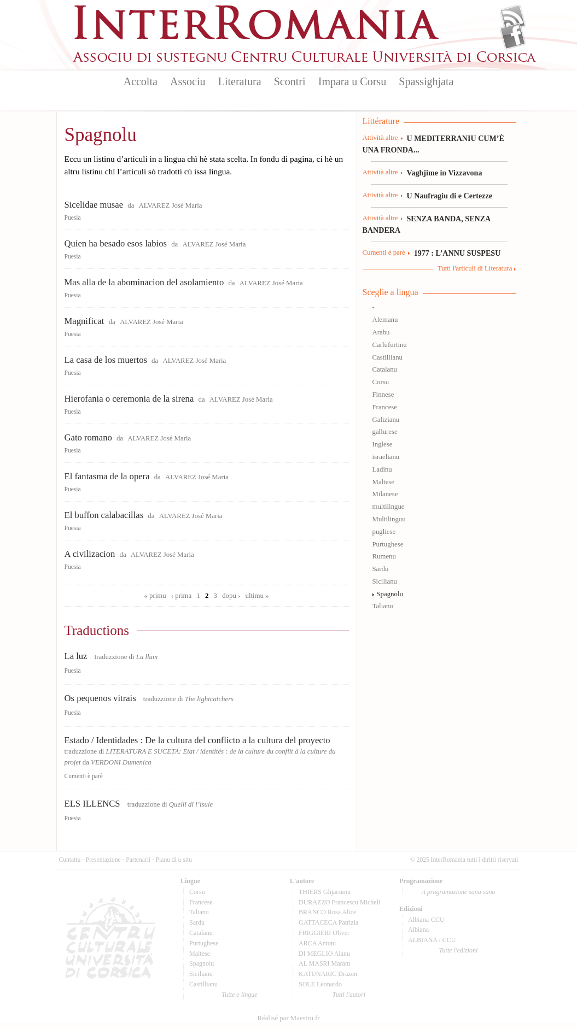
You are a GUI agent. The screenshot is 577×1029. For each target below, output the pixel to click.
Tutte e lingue (239, 994)
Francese (384, 407)
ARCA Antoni (317, 943)
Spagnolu (390, 594)
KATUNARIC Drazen (328, 974)
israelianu (386, 457)
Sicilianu (385, 581)
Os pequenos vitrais (100, 698)
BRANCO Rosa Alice (327, 912)
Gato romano (88, 437)
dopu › (231, 595)
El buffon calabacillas (104, 515)
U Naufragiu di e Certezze (449, 195)
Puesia (73, 217)
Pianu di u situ (174, 859)
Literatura (239, 81)
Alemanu (385, 320)
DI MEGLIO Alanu (324, 953)
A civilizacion (90, 554)
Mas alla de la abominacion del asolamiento (144, 282)
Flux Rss (512, 18)
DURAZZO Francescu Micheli (339, 902)
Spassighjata (426, 81)
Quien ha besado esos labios (116, 243)
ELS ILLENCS (92, 803)
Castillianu (387, 357)
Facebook (512, 36)
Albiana (418, 929)
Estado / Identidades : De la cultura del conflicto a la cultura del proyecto (197, 740)
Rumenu (384, 556)
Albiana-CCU (426, 920)
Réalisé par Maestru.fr (288, 1018)
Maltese (383, 482)
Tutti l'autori (349, 994)
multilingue (388, 506)
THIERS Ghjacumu (325, 892)
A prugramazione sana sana (459, 892)
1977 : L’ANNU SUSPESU (457, 253)
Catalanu (384, 369)
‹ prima (181, 595)
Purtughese (388, 544)
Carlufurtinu (389, 345)
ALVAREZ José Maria (170, 205)
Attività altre (380, 138)
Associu (187, 81)
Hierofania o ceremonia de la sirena (129, 398)
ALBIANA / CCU (432, 940)
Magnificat (84, 321)
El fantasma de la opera (107, 476)
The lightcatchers (209, 699)
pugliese (384, 532)
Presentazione (103, 859)
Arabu (381, 332)
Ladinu (382, 469)
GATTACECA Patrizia (328, 922)
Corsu (380, 382)
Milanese (385, 494)
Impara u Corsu (352, 81)
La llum (147, 657)
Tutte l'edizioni (458, 950)
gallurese (385, 432)
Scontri (290, 81)
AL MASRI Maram (324, 963)
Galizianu (386, 420)
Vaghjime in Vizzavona (444, 172)
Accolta (141, 81)
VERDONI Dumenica (121, 762)
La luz (76, 656)
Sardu (380, 569)
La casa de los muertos (106, 360)
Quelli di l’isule (191, 804)
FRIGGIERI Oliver (324, 933)
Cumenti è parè (84, 776)
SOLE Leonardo (320, 984)
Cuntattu (70, 859)
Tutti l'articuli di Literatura (475, 268)
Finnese (383, 394)
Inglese (382, 444)
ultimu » (257, 595)
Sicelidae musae (94, 204)
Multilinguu (389, 519)
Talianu (382, 606)
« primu (155, 595)
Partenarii (138, 859)
